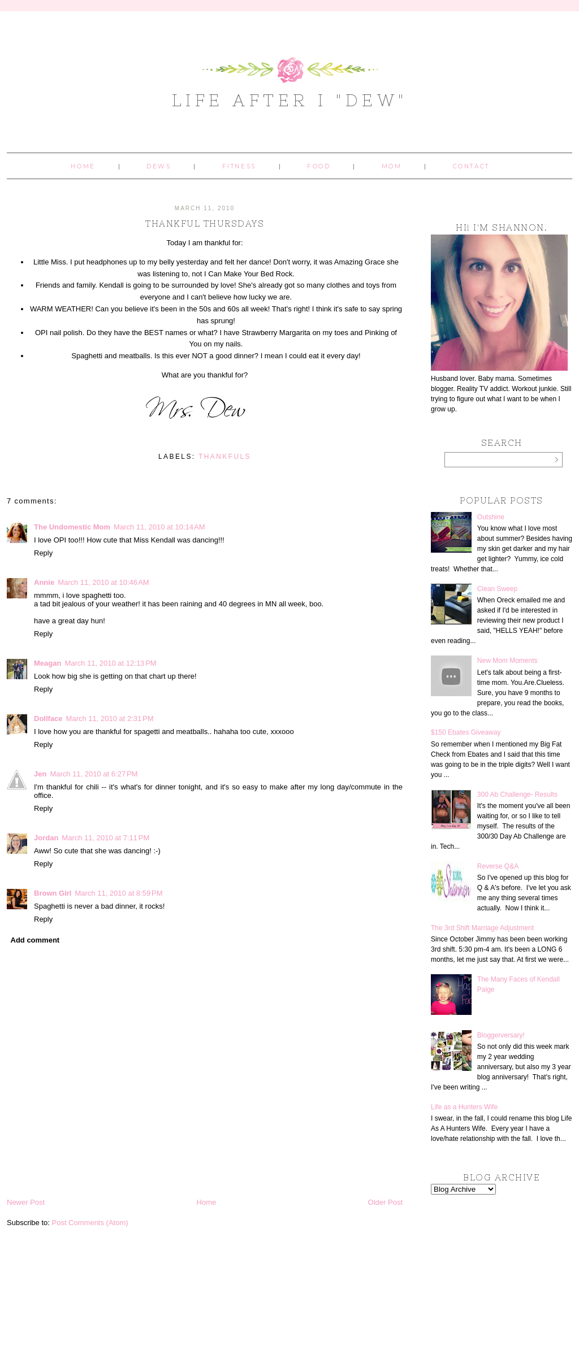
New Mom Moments (507, 661)
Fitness (239, 166)
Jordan (46, 838)
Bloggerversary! (501, 1035)
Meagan (47, 663)
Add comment (35, 940)
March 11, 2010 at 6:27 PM (93, 774)
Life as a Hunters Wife (464, 1107)
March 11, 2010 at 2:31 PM (110, 718)
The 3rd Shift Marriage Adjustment (482, 928)
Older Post (385, 1202)
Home (83, 166)
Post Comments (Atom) (90, 1222)
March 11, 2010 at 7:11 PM (105, 838)
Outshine (490, 517)
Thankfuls (224, 457)
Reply (43, 553)
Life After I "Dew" (290, 100)
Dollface (48, 718)
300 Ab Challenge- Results (517, 794)
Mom (392, 166)
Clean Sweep (497, 589)
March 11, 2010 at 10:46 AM (103, 582)
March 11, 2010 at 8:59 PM (118, 893)
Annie (44, 582)
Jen (40, 774)
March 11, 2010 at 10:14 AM (159, 527)
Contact (471, 166)
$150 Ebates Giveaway (465, 732)
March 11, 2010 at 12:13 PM (110, 663)
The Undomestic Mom (72, 527)
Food (318, 166)
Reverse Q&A (497, 866)
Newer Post (26, 1202)
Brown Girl (52, 893)
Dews (158, 166)
